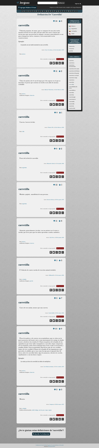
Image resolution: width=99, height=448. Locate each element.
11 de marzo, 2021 (60, 275)
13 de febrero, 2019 (59, 127)
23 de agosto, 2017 (60, 199)
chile (23, 131)
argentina (24, 167)
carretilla (23, 25)
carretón (71, 94)
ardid (33, 410)
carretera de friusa (74, 71)
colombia (24, 279)
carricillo (71, 103)
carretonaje (72, 97)
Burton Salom (50, 199)
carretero (71, 80)
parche (31, 281)
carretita (71, 92)
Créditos (44, 445)
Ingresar (78, 3)
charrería (32, 95)
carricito (71, 106)
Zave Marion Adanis (48, 366)
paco (44, 410)
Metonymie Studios (51, 446)
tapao (46, 410)
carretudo (71, 101)
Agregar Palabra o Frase (27, 7)
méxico (23, 54)
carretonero (72, 99)
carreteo (71, 60)
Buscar (61, 3)
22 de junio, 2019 (60, 237)
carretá (40, 410)
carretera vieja (73, 77)
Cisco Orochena (49, 49)
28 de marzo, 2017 (60, 404)
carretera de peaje (74, 73)
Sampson (52, 404)
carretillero (72, 90)
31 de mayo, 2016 (60, 313)
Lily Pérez (52, 237)
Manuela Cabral (51, 163)
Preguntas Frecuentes (51, 445)
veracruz (32, 243)
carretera (71, 63)
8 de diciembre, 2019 (59, 49)
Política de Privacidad (59, 445)
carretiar (71, 82)
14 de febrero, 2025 (59, 89)
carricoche (72, 108)
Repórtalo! (60, 59)
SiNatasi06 (51, 275)
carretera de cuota (74, 68)
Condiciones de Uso (39, 445)
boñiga (36, 410)
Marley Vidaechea (49, 89)
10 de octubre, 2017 (59, 366)
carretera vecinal (74, 75)
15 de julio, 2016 (60, 163)
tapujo (50, 410)
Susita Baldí (51, 313)
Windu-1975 (50, 127)
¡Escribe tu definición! (41, 434)
